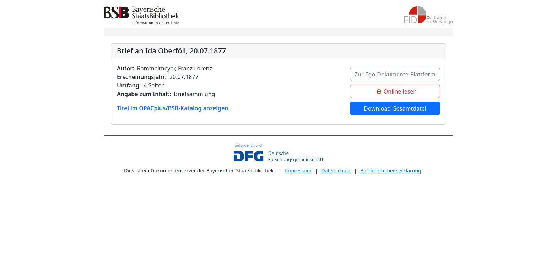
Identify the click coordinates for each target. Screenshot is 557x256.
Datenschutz (335, 171)
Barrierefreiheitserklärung (390, 171)
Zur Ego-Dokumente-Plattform (395, 74)
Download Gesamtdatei (395, 108)
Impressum (298, 171)
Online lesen (395, 91)
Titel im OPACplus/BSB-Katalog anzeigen (172, 108)
